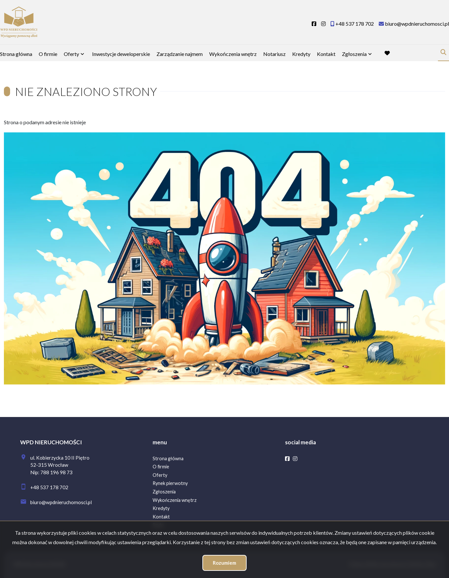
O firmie (48, 54)
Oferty (71, 54)
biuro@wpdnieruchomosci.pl (61, 502)
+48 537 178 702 (49, 487)
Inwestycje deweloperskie (121, 54)
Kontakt (326, 54)
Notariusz (274, 54)
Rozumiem (224, 563)
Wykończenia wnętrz (233, 54)
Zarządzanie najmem (179, 54)
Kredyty (301, 54)
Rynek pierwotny (170, 483)
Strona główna (16, 54)
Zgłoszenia (354, 54)
